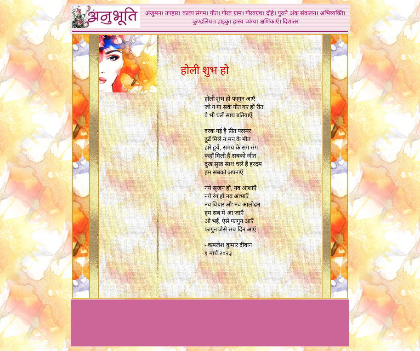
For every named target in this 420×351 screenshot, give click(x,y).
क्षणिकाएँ (269, 21)
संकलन (308, 13)
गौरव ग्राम (231, 13)
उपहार (171, 13)
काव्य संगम (194, 13)
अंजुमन (153, 13)
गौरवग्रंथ (253, 13)
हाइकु (223, 21)
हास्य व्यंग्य (244, 21)
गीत (214, 13)
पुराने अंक (288, 13)
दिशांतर (290, 21)
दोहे (270, 13)
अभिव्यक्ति (331, 13)
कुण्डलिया (203, 21)
